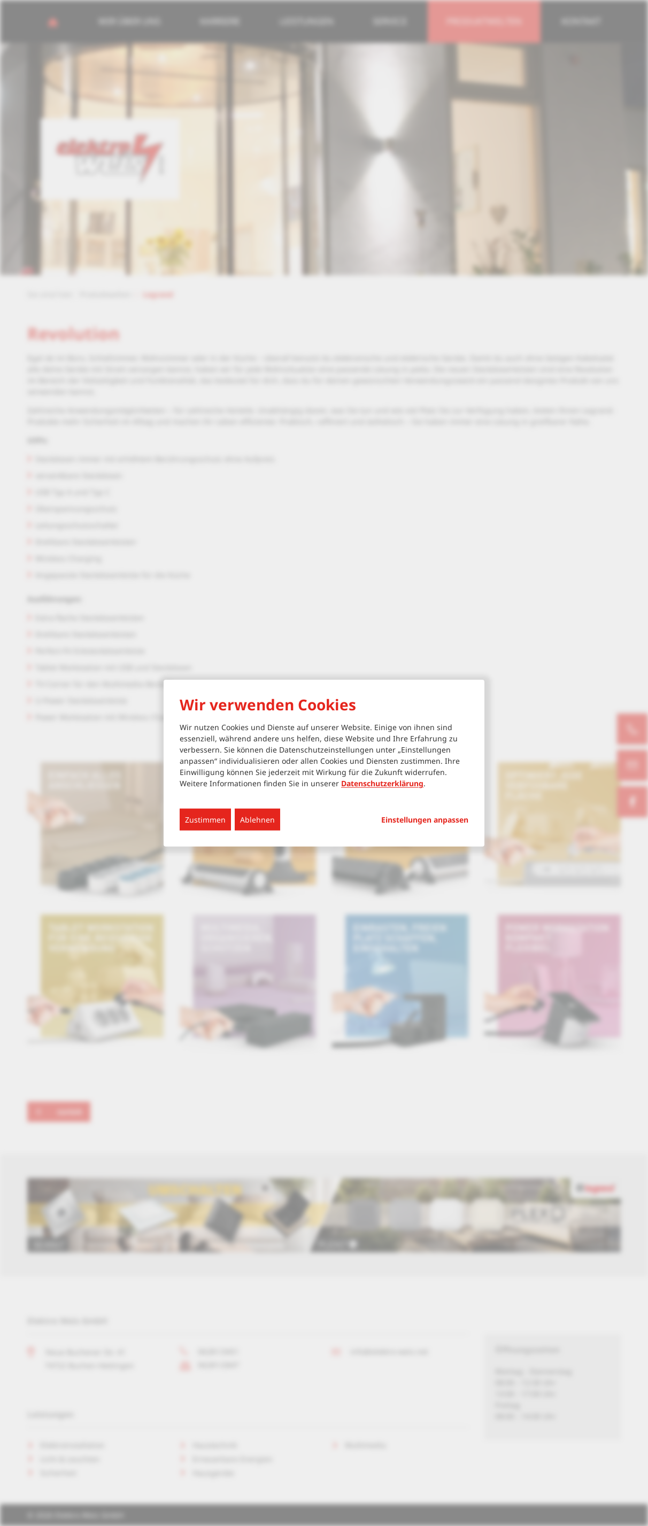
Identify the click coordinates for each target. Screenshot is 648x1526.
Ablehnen (257, 820)
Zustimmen (205, 820)
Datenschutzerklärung (382, 783)
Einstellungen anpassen (424, 820)
